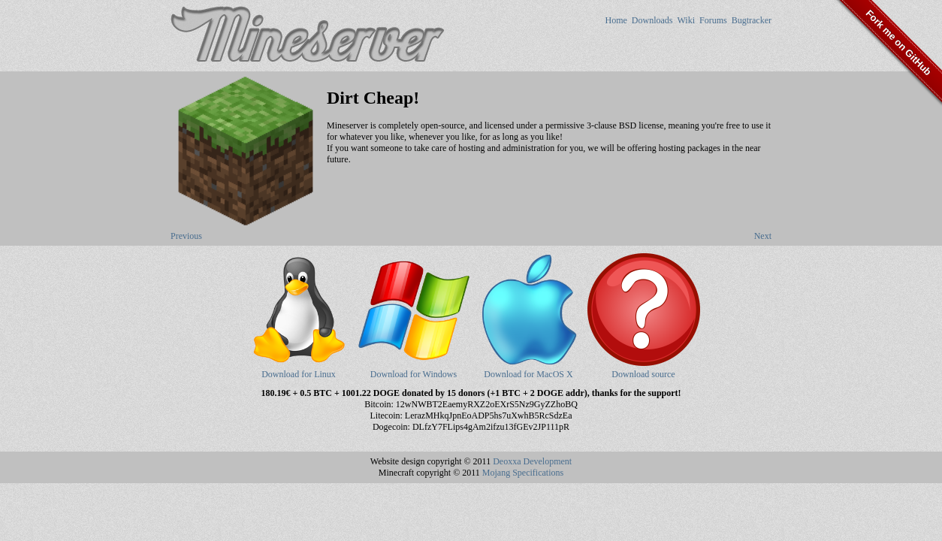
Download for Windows (414, 368)
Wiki (686, 20)
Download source (643, 368)
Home (615, 20)
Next (762, 236)
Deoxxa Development (532, 461)
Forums (713, 20)
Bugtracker (751, 20)
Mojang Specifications (522, 472)
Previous (186, 236)
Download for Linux (299, 368)
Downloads (652, 20)
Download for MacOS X (529, 368)
